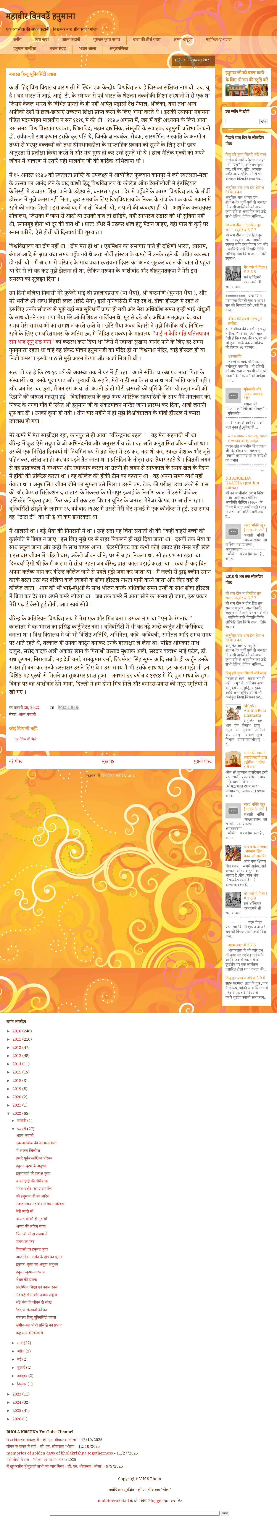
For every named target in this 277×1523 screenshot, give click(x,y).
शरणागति (235, 357)
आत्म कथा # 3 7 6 (242, 946)
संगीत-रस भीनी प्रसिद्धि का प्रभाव (39, 1326)
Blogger (155, 1501)
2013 (17, 1056)
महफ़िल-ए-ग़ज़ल (219, 40)
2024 (17, 1403)
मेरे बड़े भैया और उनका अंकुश (36, 1295)
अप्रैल (21, 1352)
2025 (17, 1411)
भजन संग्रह (57, 49)
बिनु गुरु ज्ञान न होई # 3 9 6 (245, 979)
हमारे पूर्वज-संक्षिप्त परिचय (34, 1159)
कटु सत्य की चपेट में (29, 1333)
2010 (17, 1032)
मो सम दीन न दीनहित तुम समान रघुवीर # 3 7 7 (243, 228)
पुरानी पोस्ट (203, 762)
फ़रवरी (22, 1130)
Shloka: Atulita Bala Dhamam (255, 711)
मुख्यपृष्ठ (108, 762)
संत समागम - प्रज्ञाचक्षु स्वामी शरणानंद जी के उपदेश (248, 439)
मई (19, 1360)
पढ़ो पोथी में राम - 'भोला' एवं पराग (31, 1460)
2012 (17, 1048)
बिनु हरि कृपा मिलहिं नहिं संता (245, 155)
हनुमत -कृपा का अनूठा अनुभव (37, 1265)
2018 (17, 1081)
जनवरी (22, 1121)
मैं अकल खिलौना (28, 1151)
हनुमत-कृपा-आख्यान (30, 1273)
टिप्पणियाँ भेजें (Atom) (118, 776)
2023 (17, 1395)
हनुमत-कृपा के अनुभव (31, 1167)
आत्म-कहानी (27, 715)
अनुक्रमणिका (118, 49)
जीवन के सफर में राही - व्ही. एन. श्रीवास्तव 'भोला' (40, 1447)
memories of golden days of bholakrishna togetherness (59, 1454)
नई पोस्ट (16, 762)
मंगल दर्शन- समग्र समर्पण (34, 1189)
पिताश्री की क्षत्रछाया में (32, 1235)
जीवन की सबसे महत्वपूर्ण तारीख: (245, 321)
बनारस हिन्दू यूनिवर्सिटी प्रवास (36, 1318)
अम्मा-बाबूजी (183, 40)
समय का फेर (25, 1242)
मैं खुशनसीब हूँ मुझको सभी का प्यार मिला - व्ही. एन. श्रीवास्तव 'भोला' (54, 1467)
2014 (17, 1065)
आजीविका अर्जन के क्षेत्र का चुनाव (39, 1258)
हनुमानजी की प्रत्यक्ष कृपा (33, 1174)
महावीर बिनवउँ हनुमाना (40, 18)
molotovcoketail (113, 1501)
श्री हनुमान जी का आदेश (32, 1197)
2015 (17, 1073)
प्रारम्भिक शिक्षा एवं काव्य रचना (37, 1288)
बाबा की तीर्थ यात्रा (146, 40)
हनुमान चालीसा (24, 49)
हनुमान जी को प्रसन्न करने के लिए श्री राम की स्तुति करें (246, 77)
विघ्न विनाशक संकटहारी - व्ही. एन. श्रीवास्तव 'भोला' (41, 1440)
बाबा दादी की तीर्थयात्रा (32, 1182)
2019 (17, 1089)
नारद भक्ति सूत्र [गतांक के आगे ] (255, 528)
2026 (17, 1420)
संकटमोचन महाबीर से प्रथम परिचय (40, 1204)
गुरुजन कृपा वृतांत (106, 40)
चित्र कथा (42, 40)
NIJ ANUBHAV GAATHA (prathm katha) (242, 483)
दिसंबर (22, 1385)
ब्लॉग (17, 40)
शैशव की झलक (26, 1280)
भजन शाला (87, 49)
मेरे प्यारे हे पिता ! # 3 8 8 (255, 270)
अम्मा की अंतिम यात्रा (31, 1227)
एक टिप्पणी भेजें (25, 740)
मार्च (20, 1344)
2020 (17, 1098)
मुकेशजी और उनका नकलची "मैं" (254, 394)
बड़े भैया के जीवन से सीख (34, 1303)
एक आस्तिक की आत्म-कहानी (36, 1144)
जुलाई (21, 1368)
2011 (17, 1040)
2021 (17, 1106)
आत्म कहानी (71, 40)
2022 (17, 1114)
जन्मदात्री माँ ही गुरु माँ (31, 1220)
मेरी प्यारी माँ (24, 1212)
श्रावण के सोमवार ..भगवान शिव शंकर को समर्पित (256, 852)
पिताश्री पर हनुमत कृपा (32, 1250)
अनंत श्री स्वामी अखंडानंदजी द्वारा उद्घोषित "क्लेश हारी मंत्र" (255, 761)
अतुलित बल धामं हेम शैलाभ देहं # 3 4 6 (244, 190)
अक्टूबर (22, 1376)
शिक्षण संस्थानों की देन (31, 1311)
